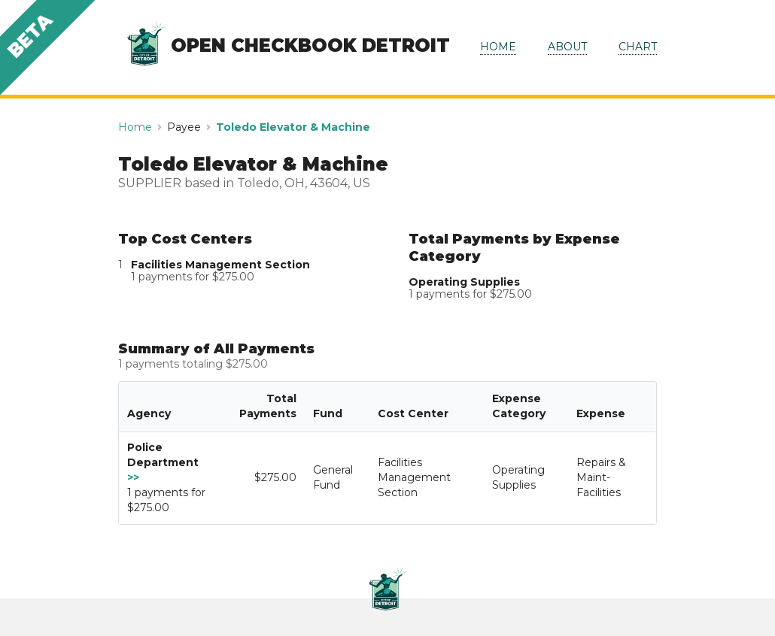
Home (135, 127)
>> (133, 477)
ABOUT (567, 46)
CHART (637, 46)
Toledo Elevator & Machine (293, 127)
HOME (498, 46)
